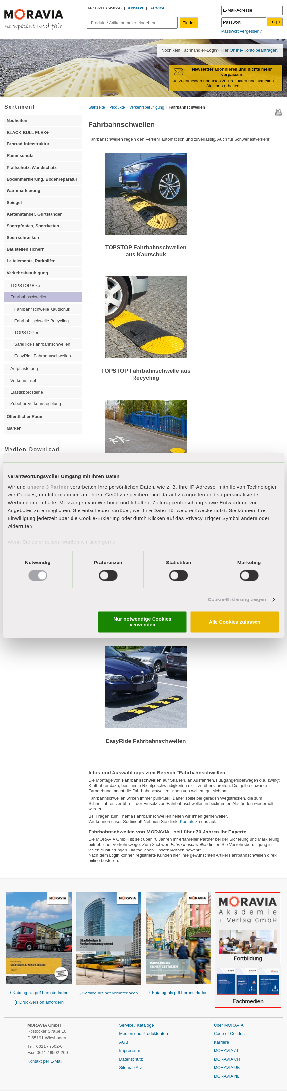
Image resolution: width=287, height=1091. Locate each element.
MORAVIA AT (226, 1050)
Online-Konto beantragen (252, 50)
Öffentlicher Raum (25, 416)
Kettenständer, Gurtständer (34, 214)
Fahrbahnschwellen (29, 297)
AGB (123, 1042)
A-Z (139, 1067)
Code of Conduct (230, 1033)
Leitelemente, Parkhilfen (31, 261)
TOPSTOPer (26, 332)
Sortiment (19, 107)
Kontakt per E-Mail (44, 1061)
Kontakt (135, 8)
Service (156, 8)
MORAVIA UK (227, 1067)
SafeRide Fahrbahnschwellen (42, 344)
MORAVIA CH (227, 1059)
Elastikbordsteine (26, 392)
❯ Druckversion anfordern (39, 1002)
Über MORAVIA (229, 1025)
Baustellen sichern (26, 249)
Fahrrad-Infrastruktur (28, 143)
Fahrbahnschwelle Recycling (41, 320)
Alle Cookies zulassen (234, 622)
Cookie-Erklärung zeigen (237, 599)
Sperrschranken (23, 237)
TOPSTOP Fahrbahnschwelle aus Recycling (145, 374)
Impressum (129, 1050)
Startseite (97, 107)
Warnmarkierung (23, 190)
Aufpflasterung (24, 368)
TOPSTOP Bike (25, 285)
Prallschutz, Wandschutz (32, 167)
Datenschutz (131, 1059)
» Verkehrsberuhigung (145, 107)
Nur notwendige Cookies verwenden (142, 622)
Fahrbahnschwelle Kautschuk (42, 309)
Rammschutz (20, 155)
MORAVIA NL (227, 1076)
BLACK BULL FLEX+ (28, 132)
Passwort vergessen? (241, 31)
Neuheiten (17, 120)
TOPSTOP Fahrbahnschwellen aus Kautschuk (145, 251)
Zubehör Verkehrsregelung (35, 403)
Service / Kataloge (136, 1025)
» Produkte (115, 107)
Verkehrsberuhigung (27, 272)
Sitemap (127, 1067)
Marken (14, 428)
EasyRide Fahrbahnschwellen (146, 741)
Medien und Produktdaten (143, 1033)
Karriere (221, 1042)
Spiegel (14, 202)
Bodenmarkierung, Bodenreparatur (42, 179)
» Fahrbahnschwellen (185, 107)
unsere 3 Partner (48, 487)
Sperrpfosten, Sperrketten (33, 226)
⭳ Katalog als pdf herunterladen (39, 992)
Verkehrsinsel (23, 380)
